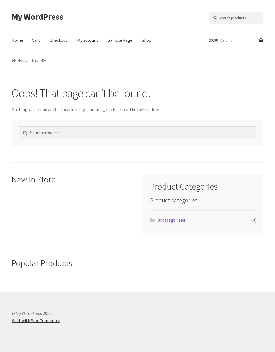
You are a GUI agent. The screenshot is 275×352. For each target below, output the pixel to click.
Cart (36, 40)
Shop (146, 40)
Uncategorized (171, 220)
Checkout (59, 40)
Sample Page (120, 40)
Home (17, 40)
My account (87, 40)
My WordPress (37, 16)
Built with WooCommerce (36, 320)
